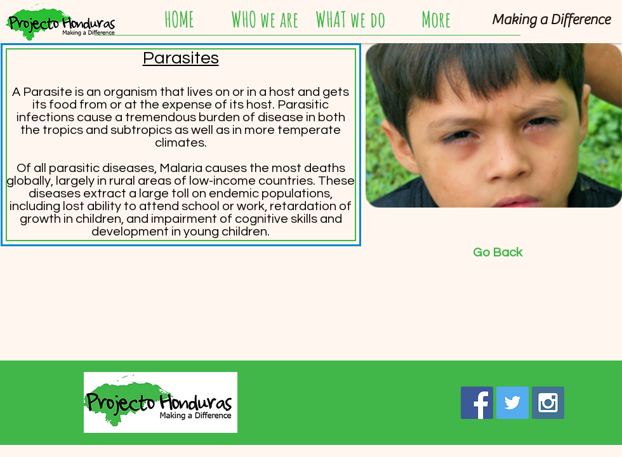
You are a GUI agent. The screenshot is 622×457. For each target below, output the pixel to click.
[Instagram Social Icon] (548, 403)
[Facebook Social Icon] (477, 403)
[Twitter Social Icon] (512, 403)
